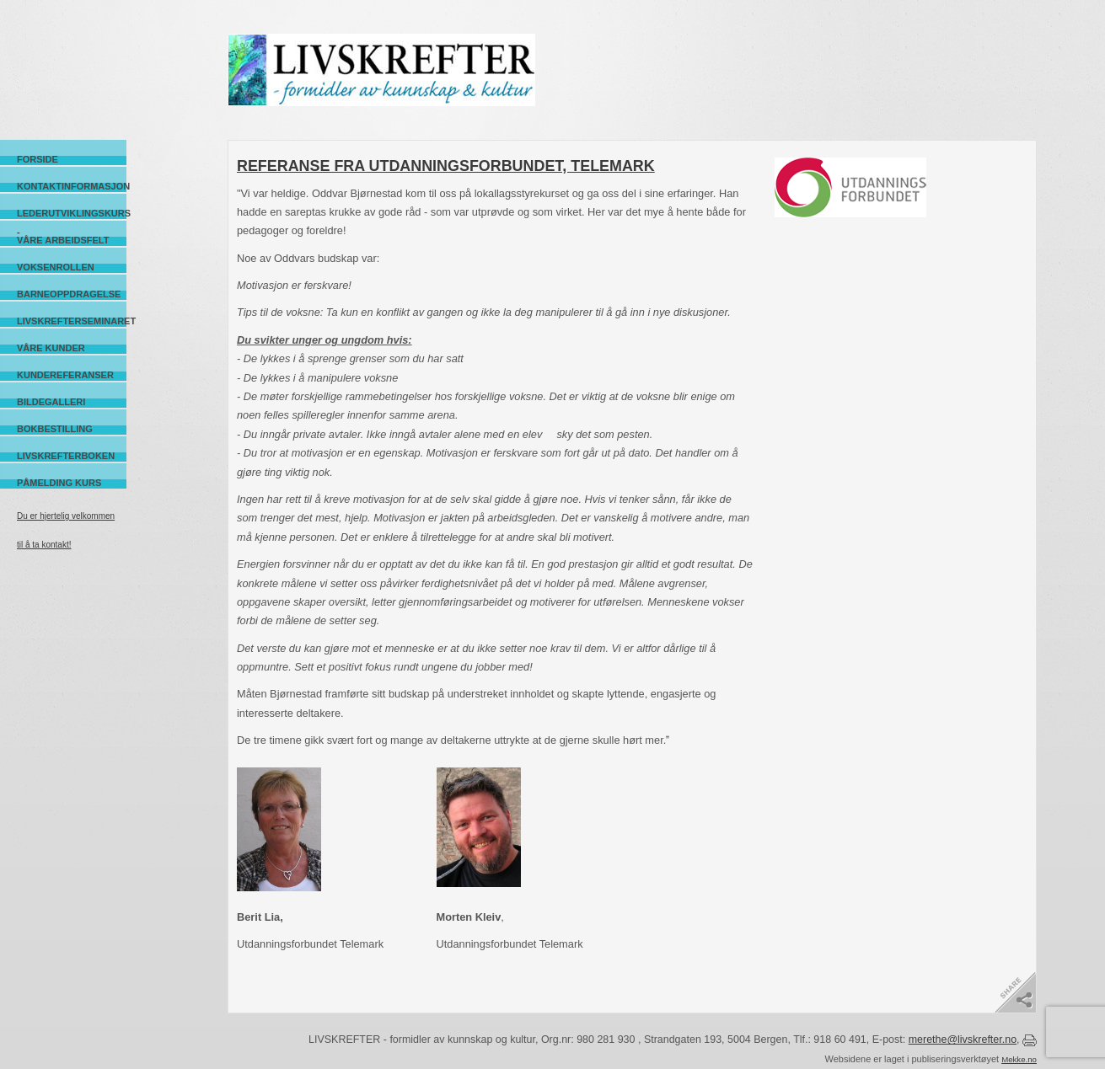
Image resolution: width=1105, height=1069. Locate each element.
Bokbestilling (55, 429)
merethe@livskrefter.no (962, 1039)
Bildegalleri (51, 402)
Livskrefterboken (66, 456)
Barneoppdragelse (69, 294)
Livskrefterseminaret (71, 321)
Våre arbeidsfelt (63, 240)
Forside (37, 159)
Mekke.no (1019, 1059)
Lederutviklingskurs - (71, 213)
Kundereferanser (65, 375)
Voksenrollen (55, 267)
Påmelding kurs (59, 483)
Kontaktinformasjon (71, 186)
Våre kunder (51, 348)
